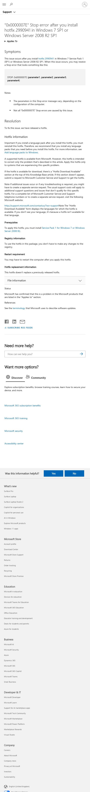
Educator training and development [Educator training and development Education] (18, 618)
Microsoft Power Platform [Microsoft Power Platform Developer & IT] (14, 724)
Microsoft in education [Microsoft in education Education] (13, 591)
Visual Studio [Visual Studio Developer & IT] (9, 734)
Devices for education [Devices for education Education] (13, 597)
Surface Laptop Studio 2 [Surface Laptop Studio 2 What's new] (13, 502)
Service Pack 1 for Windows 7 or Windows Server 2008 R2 (45, 229)
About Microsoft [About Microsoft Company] (10, 755)
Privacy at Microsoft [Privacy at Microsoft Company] (12, 766)
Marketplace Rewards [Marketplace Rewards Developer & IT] (13, 729)
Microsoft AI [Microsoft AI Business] (9, 644)
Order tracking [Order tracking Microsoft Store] (10, 565)
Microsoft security (14, 430)
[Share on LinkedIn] (13, 321)
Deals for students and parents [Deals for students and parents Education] (16, 623)
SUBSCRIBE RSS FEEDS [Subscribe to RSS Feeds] (20, 327)
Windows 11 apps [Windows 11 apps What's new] (11, 528)
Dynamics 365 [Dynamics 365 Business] (9, 660)
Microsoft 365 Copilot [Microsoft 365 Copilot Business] (13, 671)
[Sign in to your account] (85, 5)
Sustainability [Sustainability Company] (9, 777)
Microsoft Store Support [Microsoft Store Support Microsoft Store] (13, 554)
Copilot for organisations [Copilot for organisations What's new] (14, 507)
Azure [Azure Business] (6, 655)
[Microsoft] (45, 3)
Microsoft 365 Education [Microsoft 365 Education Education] (14, 607)
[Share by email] (21, 321)
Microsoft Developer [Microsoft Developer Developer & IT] (12, 697)
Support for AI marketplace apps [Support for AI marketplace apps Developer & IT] (17, 708)
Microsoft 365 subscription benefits (23, 405)
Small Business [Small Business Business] (10, 682)
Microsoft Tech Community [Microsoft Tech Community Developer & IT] (15, 713)
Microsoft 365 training (16, 418)
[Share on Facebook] (7, 321)
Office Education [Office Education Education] (10, 613)
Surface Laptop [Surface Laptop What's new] (10, 496)
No (74, 473)
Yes (53, 473)
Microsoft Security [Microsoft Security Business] (11, 649)
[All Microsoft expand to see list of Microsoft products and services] (4, 5)
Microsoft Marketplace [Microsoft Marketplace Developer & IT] (13, 718)
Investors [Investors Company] (7, 771)
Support (7, 12)
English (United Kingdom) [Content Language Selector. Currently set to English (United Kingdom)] (19, 786)
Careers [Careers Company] (7, 750)
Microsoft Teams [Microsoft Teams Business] (11, 676)
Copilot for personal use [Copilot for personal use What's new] (13, 512)
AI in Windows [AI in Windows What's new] (10, 518)
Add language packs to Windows (21, 152)
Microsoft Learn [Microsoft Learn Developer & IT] (10, 702)
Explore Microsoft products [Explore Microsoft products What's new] (15, 523)
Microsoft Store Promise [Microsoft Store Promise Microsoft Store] (14, 576)
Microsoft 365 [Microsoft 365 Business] (9, 666)
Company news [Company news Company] (10, 761)
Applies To (12, 41)
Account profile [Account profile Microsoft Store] (10, 544)
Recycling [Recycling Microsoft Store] (8, 570)
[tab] (15, 378)
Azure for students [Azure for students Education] (11, 629)
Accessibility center (14, 443)
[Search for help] (12, 4)
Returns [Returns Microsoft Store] (7, 560)
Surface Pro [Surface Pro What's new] (8, 491)
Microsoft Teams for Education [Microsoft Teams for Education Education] (16, 602)
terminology (19, 308)
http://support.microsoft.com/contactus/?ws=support (32, 205)
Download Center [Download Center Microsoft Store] (11, 549)
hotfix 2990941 (46, 58)
